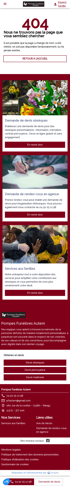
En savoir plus (35, 144)
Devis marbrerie (35, 377)
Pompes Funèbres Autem (16, 389)
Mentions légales (11, 449)
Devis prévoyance (35, 369)
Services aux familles (13, 423)
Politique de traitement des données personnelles (30, 454)
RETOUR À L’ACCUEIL (35, 58)
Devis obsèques (35, 362)
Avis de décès (44, 423)
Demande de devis (49, 481)
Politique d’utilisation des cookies (20, 459)
